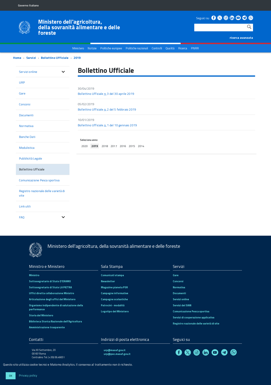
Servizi (31, 57)
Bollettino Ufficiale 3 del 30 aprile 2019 (106, 93)
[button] (63, 71)
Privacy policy (28, 375)
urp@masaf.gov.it (114, 350)
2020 (84, 146)
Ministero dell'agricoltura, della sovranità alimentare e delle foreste (79, 27)
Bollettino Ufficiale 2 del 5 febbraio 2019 (107, 109)
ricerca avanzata (241, 37)
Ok (10, 376)
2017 (114, 146)
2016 (123, 146)
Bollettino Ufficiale (55, 57)
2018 (105, 146)
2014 (141, 146)
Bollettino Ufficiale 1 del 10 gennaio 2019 (107, 125)
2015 (132, 146)
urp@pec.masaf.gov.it (117, 354)
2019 (77, 57)
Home (17, 57)
